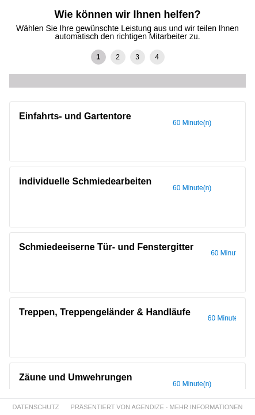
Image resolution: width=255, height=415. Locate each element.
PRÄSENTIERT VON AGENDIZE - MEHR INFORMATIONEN (157, 406)
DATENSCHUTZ (36, 406)
